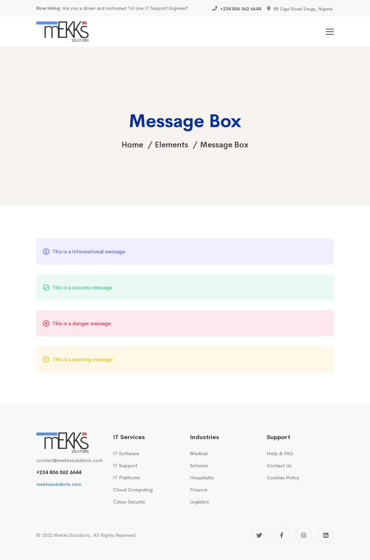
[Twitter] (259, 535)
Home (132, 145)
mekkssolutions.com (58, 484)
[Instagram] (303, 535)
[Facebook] (281, 535)
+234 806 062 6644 (58, 472)
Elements (171, 145)
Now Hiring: (48, 8)
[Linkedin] (326, 535)
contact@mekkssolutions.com (69, 460)
